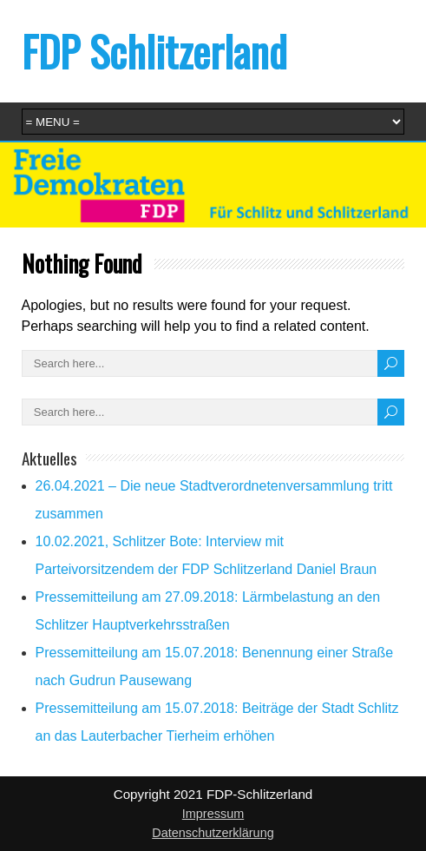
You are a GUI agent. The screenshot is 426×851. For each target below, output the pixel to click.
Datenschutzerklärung (212, 833)
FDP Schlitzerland (154, 51)
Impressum (213, 814)
